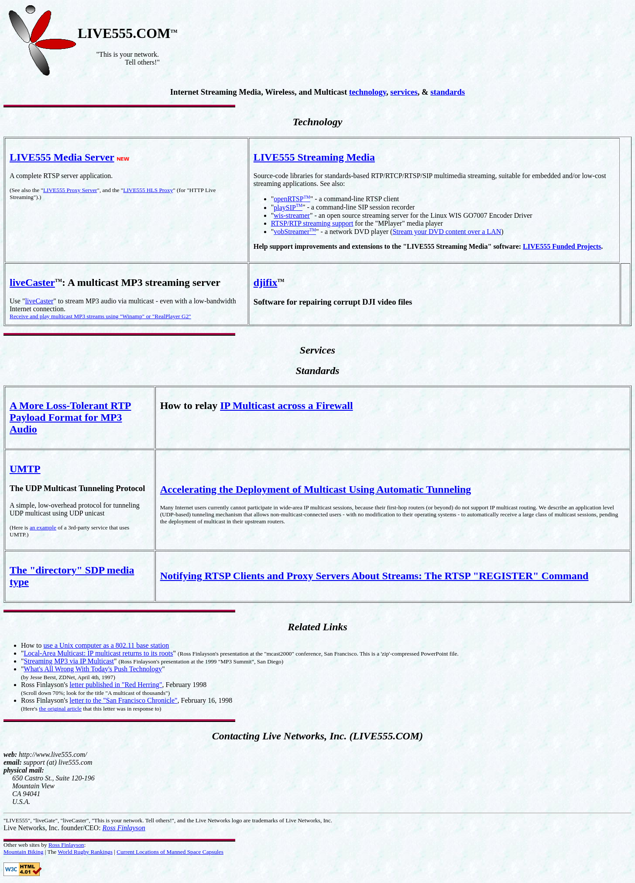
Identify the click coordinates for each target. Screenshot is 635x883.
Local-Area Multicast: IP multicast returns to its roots (98, 653)
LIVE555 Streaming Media (314, 157)
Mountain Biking (23, 852)
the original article (60, 708)
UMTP (25, 468)
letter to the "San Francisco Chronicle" (123, 700)
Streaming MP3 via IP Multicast (69, 661)
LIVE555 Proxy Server (70, 190)
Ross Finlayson (124, 827)
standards (447, 91)
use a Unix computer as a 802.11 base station (106, 645)
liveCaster (32, 282)
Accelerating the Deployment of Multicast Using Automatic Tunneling (315, 489)
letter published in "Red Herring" (115, 684)
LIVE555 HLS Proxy (148, 190)
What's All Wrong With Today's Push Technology (93, 669)
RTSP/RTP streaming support (312, 223)
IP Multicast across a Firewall (286, 405)
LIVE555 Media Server (62, 157)
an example (43, 527)
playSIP (288, 207)
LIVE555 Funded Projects (562, 246)
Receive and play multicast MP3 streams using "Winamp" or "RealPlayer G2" (100, 316)
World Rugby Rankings (85, 852)
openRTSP (292, 199)
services (403, 91)
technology (367, 91)
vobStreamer (295, 231)
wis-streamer (292, 215)
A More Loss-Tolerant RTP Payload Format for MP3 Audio (70, 417)
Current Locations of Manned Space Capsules (170, 852)
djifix (266, 282)
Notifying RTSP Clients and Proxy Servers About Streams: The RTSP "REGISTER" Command (374, 575)
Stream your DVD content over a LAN (446, 231)
